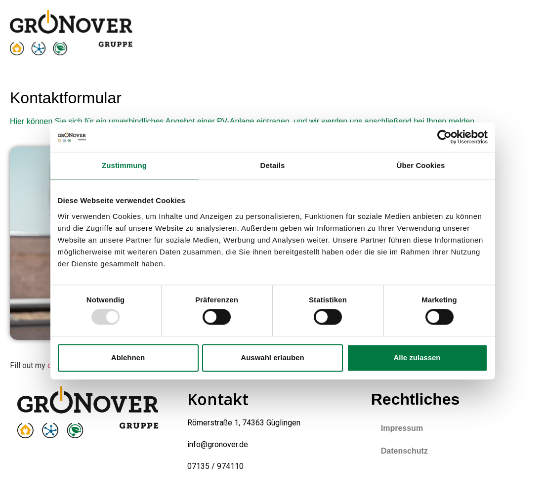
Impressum (402, 428)
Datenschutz (404, 451)
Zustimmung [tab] (124, 165)
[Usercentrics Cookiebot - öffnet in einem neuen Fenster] (444, 136)
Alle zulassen (416, 357)
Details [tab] (272, 165)
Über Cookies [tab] (421, 165)
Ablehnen (128, 357)
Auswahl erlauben (272, 357)
